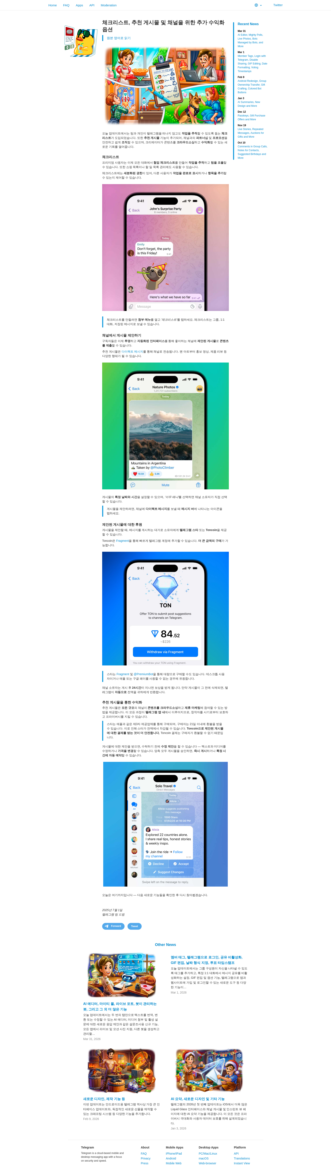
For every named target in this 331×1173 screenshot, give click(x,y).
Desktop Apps (208, 1147)
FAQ (66, 5)
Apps (79, 5)
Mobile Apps (174, 1147)
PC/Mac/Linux (208, 1153)
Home (52, 5)
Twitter (275, 5)
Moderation (109, 5)
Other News (165, 945)
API (91, 5)
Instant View (242, 1163)
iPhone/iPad (174, 1153)
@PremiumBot (143, 674)
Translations (242, 1158)
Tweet (134, 926)
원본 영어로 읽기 (119, 38)
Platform (240, 1147)
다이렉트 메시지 (132, 351)
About (145, 1147)
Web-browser (207, 1163)
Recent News (248, 24)
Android (171, 1158)
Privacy (146, 1158)
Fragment (122, 540)
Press (144, 1163)
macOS (204, 1158)
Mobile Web (174, 1163)
